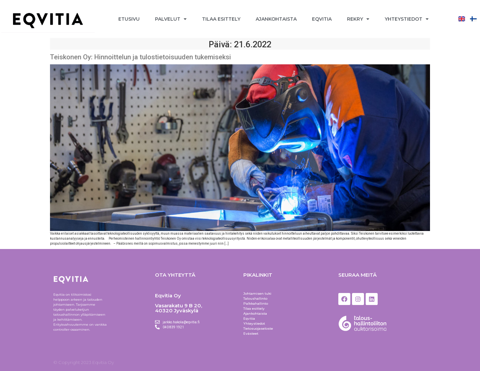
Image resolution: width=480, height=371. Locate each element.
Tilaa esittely (221, 19)
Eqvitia (322, 19)
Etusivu (129, 19)
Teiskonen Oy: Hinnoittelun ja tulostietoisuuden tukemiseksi (140, 57)
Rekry (358, 19)
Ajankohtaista (276, 19)
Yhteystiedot (407, 19)
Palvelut (171, 19)
